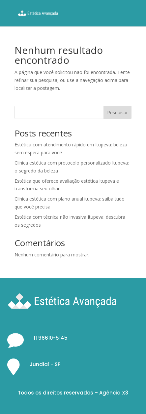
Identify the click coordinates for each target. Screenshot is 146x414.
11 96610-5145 (51, 337)
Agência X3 (113, 392)
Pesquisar (117, 112)
